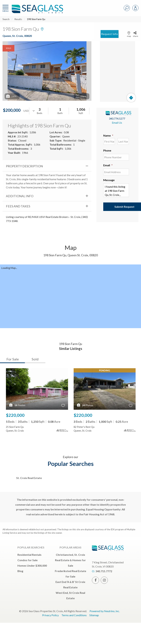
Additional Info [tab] (19, 196)
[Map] (117, 71)
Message (109, 180)
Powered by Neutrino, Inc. (105, 611)
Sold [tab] (35, 359)
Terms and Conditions (74, 615)
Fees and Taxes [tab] (18, 206)
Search (6, 19)
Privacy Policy (50, 615)
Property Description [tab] (24, 166)
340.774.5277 (117, 118)
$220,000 (15, 415)
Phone (107, 150)
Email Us (117, 122)
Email (108, 165)
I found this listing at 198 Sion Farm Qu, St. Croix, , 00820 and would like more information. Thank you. (116, 190)
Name (108, 135)
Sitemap (94, 615)
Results (18, 19)
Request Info (109, 33)
